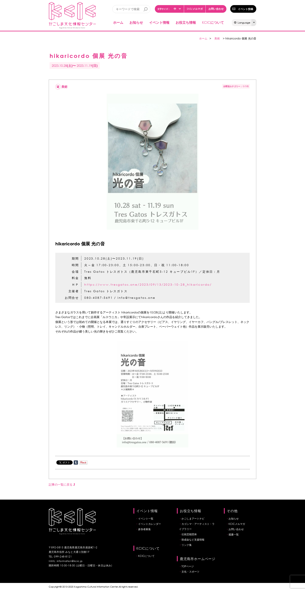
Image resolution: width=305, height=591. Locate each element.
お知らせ (136, 22)
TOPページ (188, 566)
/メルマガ (195, 9)
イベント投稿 (245, 9)
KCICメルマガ (237, 524)
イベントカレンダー (149, 524)
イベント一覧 (145, 518)
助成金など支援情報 (193, 539)
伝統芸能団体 (189, 534)
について (213, 22)
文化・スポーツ (190, 571)
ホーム (118, 22)
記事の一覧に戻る (62, 484)
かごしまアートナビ (193, 518)
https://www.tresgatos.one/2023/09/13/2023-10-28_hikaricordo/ (148, 284)
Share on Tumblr (76, 462)
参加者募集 (144, 529)
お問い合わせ (216, 8)
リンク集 (187, 545)
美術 (217, 38)
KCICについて (146, 556)
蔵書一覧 (234, 534)
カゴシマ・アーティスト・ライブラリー (197, 526)
